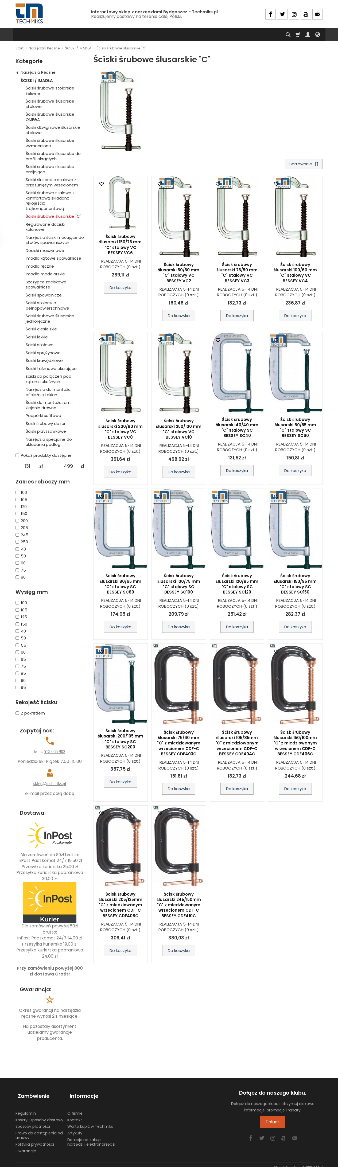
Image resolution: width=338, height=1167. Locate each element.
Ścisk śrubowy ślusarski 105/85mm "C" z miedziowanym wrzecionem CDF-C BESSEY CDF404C (237, 744)
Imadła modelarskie (45, 274)
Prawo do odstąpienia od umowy (39, 1129)
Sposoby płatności (32, 1120)
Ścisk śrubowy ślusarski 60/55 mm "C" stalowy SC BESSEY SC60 (295, 429)
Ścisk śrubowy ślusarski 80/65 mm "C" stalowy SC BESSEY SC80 (120, 585)
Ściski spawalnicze (44, 295)
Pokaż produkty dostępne (43, 455)
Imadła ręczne (40, 266)
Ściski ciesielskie (41, 329)
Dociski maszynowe (45, 250)
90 (20, 680)
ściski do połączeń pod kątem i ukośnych (48, 378)
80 (20, 577)
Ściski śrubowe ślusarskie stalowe (50, 103)
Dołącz (272, 1122)
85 (20, 673)
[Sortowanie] (303, 164)
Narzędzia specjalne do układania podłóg (49, 441)
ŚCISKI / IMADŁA (37, 80)
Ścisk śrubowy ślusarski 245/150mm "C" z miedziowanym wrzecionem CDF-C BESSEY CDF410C (179, 906)
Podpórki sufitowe (43, 415)
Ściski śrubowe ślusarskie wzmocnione (50, 143)
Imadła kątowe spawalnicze (53, 258)
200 (21, 521)
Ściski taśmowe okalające (51, 368)
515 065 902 (54, 751)
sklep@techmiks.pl (49, 783)
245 (21, 535)
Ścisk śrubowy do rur (45, 423)
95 (20, 687)
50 (20, 556)
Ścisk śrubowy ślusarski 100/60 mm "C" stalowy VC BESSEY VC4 (295, 274)
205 (21, 527)
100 (21, 492)
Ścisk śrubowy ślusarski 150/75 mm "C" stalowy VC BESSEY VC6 (120, 246)
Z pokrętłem (30, 713)
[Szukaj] (288, 34)
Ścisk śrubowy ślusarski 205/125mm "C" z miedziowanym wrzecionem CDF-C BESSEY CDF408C (120, 906)
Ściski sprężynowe (43, 353)
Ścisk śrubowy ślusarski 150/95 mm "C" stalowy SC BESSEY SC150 (295, 585)
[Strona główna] (29, 13)
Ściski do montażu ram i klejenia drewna (49, 405)
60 (20, 563)
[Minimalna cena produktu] (27, 466)
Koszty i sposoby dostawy (39, 1114)
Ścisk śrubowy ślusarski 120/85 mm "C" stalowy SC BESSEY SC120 (237, 585)
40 (20, 549)
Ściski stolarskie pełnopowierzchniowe (47, 305)
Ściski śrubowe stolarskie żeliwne (50, 90)
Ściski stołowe (39, 345)
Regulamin (25, 1107)
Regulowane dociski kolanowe (45, 226)
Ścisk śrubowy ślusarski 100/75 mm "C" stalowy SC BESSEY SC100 (178, 585)
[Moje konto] (308, 34)
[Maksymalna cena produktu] (68, 466)
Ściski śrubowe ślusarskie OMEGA (50, 116)
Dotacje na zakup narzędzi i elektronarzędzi (91, 1136)
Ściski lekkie (37, 337)
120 (21, 506)
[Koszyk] (298, 34)
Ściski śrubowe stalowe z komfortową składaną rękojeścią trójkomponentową (50, 200)
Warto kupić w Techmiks (90, 1120)
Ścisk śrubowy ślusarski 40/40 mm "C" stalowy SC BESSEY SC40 (237, 429)
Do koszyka (120, 289)
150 (21, 513)
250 (21, 542)
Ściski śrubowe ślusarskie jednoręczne (50, 318)
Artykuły (74, 1127)
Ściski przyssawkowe (46, 431)
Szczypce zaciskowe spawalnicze (46, 284)
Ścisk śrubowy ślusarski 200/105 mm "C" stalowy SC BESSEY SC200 (120, 740)
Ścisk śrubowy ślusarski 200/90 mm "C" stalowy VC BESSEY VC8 (120, 430)
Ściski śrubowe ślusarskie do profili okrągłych (53, 156)
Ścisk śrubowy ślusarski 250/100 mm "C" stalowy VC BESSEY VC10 (178, 430)
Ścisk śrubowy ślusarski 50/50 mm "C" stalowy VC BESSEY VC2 (178, 274)
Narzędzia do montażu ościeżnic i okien (48, 392)
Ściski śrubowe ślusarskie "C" (53, 216)
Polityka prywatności (34, 1138)
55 (20, 645)
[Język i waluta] (318, 34)
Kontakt (74, 1114)
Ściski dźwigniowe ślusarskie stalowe (53, 129)
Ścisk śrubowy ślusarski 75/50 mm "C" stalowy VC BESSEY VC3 (237, 274)
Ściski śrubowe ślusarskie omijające (50, 169)
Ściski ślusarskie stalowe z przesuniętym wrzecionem (52, 182)
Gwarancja (25, 1145)
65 (20, 659)
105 (21, 499)
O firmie (75, 1107)
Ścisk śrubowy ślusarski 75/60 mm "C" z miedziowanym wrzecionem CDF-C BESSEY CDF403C (178, 744)
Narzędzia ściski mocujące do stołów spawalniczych (55, 240)
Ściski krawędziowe (44, 360)
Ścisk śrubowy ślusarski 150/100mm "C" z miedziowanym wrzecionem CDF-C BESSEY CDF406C (295, 744)
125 (21, 617)
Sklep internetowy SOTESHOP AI (298, 1161)
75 (20, 570)
